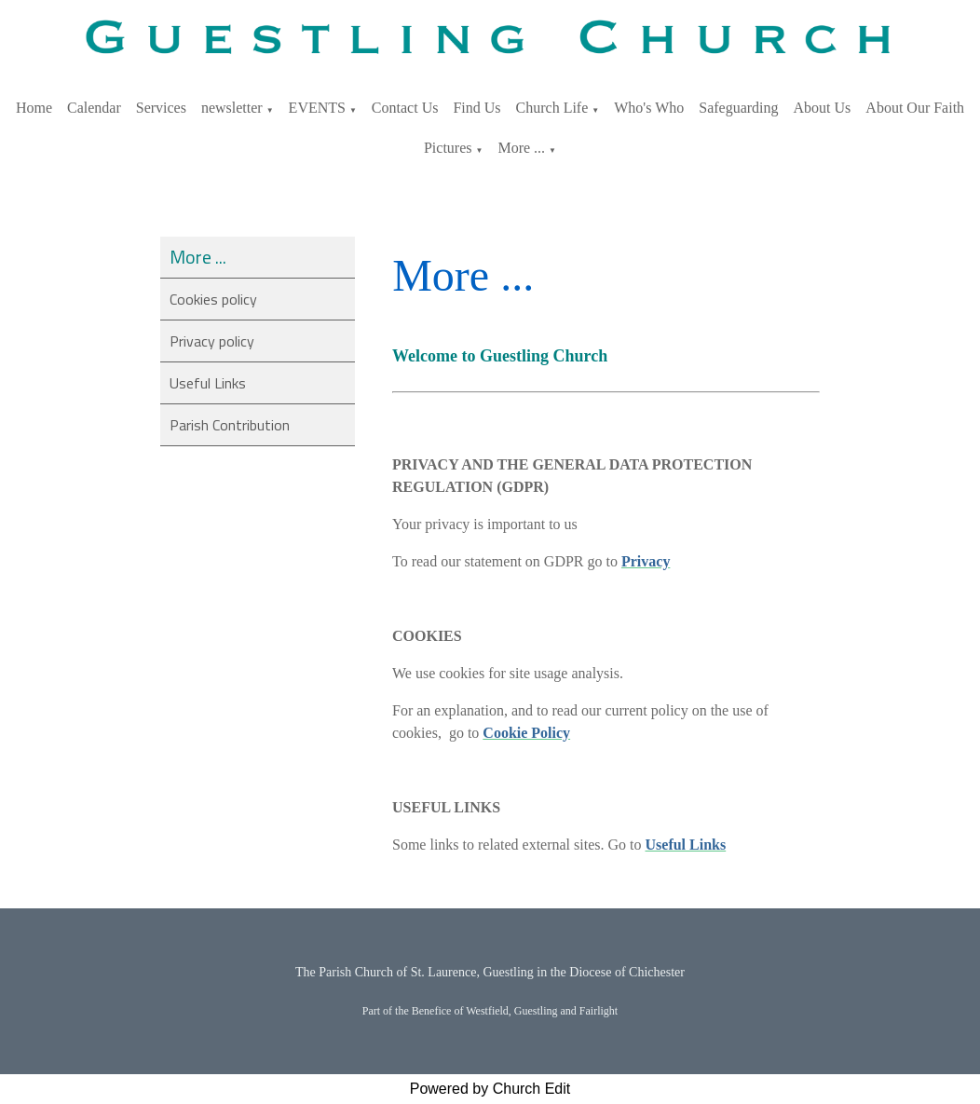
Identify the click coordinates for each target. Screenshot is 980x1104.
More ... (521, 148)
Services (161, 108)
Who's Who (649, 108)
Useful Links (208, 383)
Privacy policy (212, 341)
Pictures (448, 148)
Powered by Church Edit (490, 1089)
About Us (822, 108)
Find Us (476, 108)
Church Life (552, 108)
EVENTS (317, 108)
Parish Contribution (230, 425)
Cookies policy (213, 299)
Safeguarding (738, 108)
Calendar (94, 108)
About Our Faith (914, 108)
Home (34, 108)
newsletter (232, 108)
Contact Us (405, 108)
